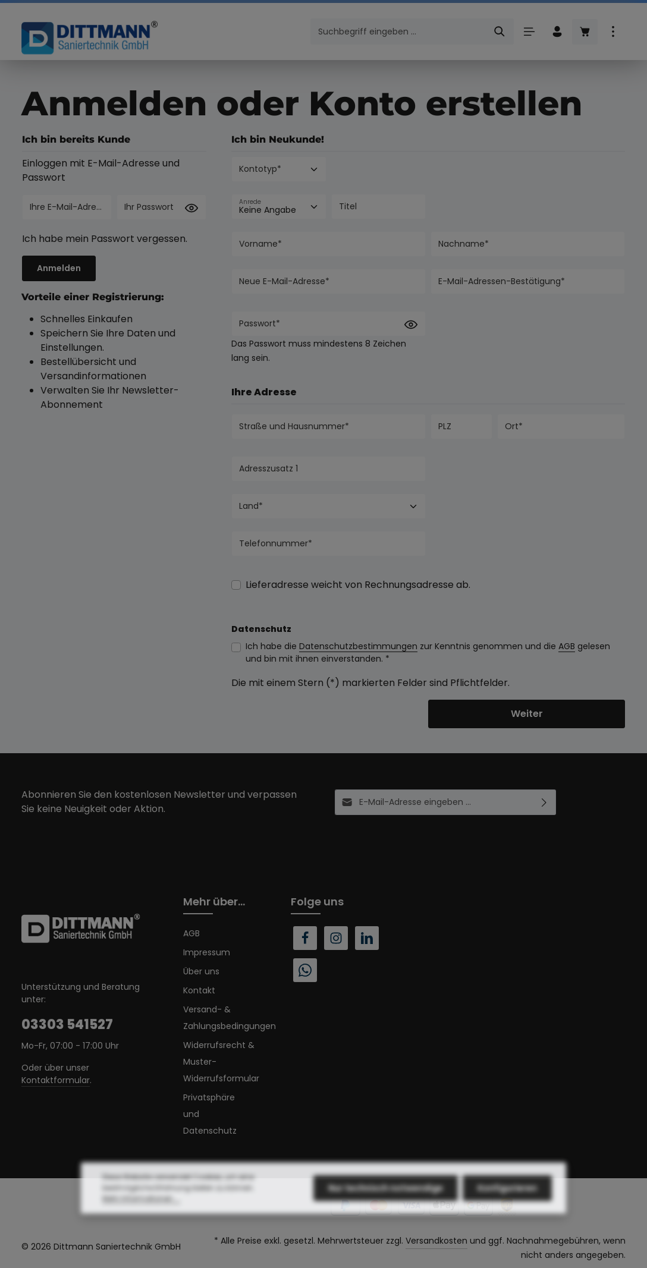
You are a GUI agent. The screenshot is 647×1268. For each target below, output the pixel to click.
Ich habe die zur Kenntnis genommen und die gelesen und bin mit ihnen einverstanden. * (428, 652)
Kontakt (199, 990)
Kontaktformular (55, 1080)
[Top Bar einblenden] (613, 32)
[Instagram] (336, 938)
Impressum (206, 952)
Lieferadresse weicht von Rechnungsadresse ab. (358, 584)
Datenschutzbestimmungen (358, 646)
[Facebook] (305, 938)
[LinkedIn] (367, 938)
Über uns (201, 971)
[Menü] (529, 32)
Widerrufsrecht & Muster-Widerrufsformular (221, 1061)
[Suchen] (500, 31)
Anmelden (59, 268)
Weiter (527, 713)
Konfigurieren (507, 1210)
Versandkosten (436, 1241)
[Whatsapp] (305, 970)
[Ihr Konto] (557, 32)
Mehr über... (214, 901)
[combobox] (398, 31)
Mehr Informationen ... (141, 1220)
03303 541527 (67, 1024)
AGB (566, 646)
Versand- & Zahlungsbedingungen (229, 1017)
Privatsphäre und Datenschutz (210, 1114)
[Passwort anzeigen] (191, 208)
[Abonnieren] (544, 802)
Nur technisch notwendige (385, 1210)
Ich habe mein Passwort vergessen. (104, 239)
